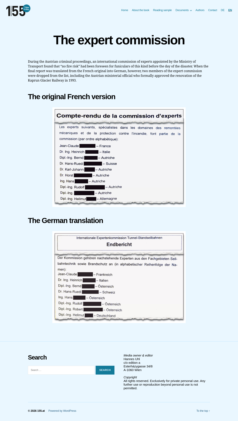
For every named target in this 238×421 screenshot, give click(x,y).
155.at (41, 412)
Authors (199, 10)
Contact (212, 10)
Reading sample (162, 10)
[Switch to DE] (222, 11)
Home (124, 10)
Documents (182, 10)
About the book (140, 10)
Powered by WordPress (62, 412)
